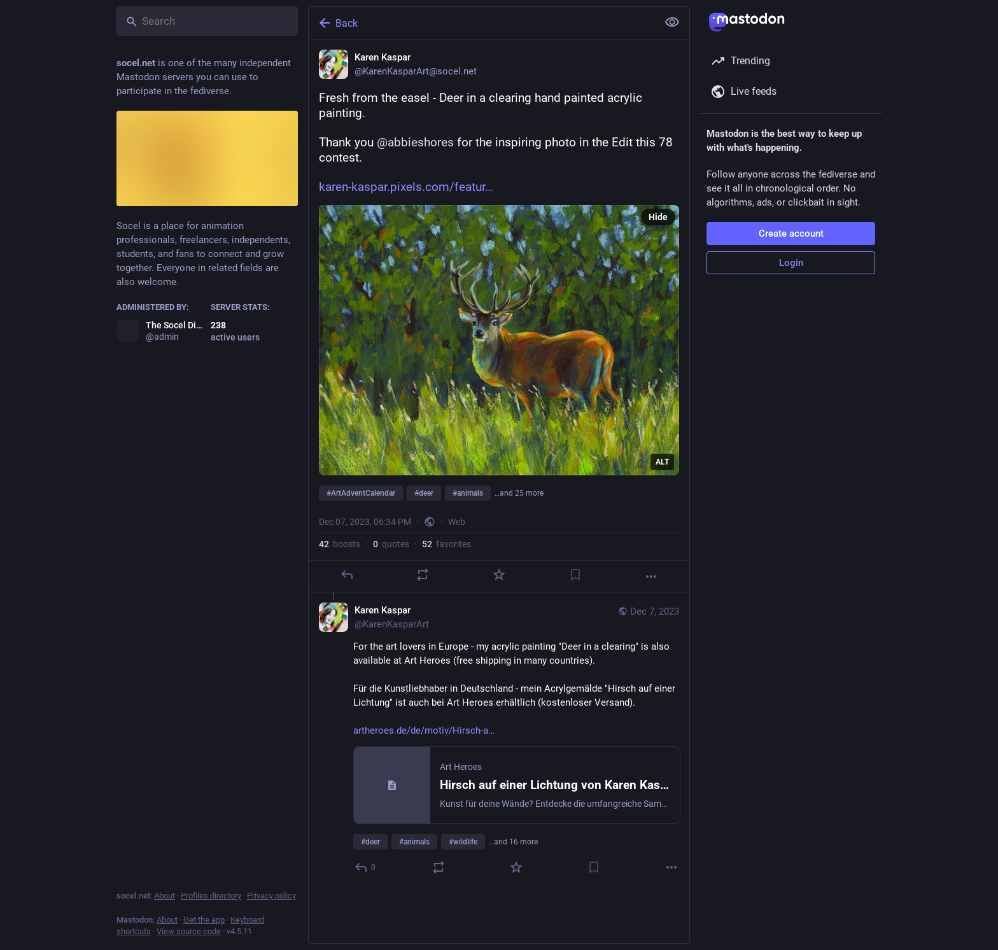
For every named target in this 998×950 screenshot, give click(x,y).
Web (456, 522)
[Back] (482, 23)
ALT (662, 462)
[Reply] (347, 574)
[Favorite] (499, 574)
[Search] (207, 21)
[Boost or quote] (422, 574)
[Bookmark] (575, 574)
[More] (651, 576)
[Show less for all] (672, 22)
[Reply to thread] (365, 867)
